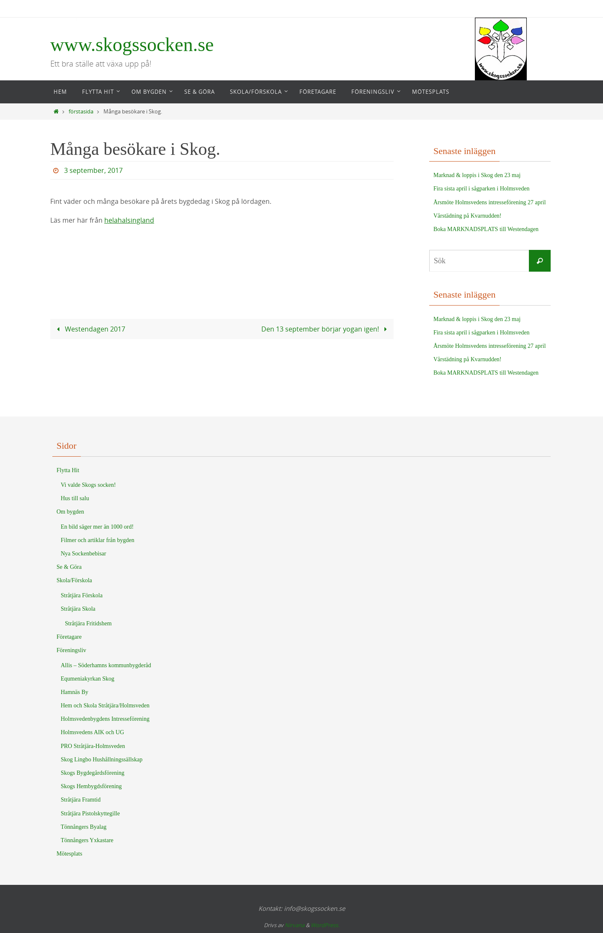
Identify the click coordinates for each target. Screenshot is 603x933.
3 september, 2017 (93, 170)
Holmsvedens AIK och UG (92, 732)
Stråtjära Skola (78, 609)
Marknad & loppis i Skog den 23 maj (477, 175)
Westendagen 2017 (89, 328)
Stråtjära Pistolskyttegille (90, 813)
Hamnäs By (74, 692)
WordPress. (325, 925)
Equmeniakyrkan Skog (87, 679)
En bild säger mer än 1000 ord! (97, 527)
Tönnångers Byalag (83, 827)
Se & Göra (69, 567)
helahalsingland (129, 220)
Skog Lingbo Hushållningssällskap (101, 759)
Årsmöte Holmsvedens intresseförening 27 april (489, 202)
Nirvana (294, 925)
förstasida (81, 111)
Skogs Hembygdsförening (91, 786)
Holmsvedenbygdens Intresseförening (105, 719)
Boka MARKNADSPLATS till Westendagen (486, 229)
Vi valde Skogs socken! (88, 485)
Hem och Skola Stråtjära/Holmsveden (105, 705)
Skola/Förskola (74, 580)
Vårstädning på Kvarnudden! (467, 216)
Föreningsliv (71, 650)
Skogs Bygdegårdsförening (92, 773)
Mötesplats (69, 854)
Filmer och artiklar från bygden (97, 540)
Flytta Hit (68, 470)
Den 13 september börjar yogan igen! (325, 328)
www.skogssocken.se (132, 44)
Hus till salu (75, 498)
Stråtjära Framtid (80, 800)
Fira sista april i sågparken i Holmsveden (481, 188)
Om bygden (70, 512)
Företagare (69, 637)
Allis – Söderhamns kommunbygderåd (106, 665)
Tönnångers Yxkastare (87, 840)
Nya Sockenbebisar (83, 553)
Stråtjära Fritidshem (88, 623)
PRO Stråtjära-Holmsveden (93, 746)
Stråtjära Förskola (82, 595)
